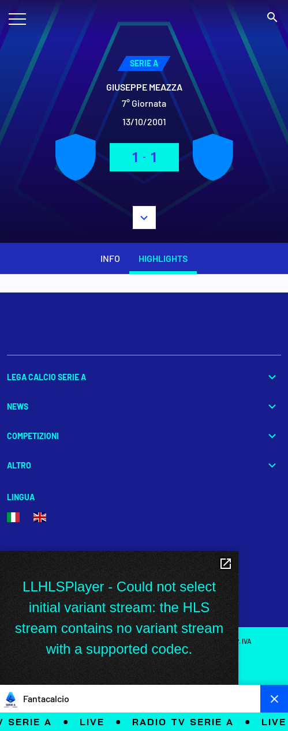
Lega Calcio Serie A (144, 377)
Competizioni (144, 435)
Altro (144, 465)
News (144, 406)
